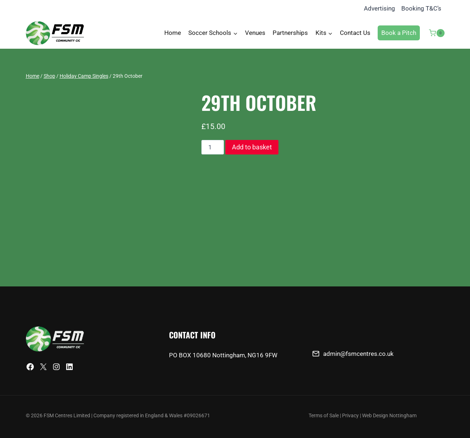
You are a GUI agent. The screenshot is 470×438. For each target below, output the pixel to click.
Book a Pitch (398, 32)
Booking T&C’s (421, 8)
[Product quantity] (212, 147)
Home (172, 32)
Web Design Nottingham (389, 416)
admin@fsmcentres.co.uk (358, 353)
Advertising (379, 8)
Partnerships (290, 32)
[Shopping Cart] (433, 33)
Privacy (350, 416)
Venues (255, 32)
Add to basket (252, 147)
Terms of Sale (324, 416)
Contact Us (355, 32)
